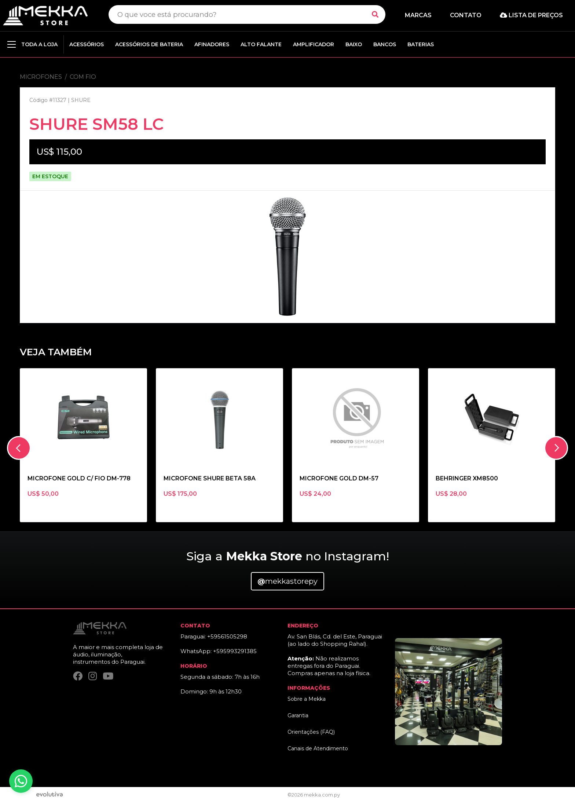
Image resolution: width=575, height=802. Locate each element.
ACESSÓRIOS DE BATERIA (149, 44)
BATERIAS (420, 44)
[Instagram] (92, 676)
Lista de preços (531, 15)
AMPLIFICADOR (313, 44)
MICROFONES (41, 76)
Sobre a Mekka (307, 699)
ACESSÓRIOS (86, 44)
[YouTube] (108, 676)
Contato (465, 15)
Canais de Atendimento (318, 748)
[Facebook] (78, 676)
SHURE (81, 100)
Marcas (418, 15)
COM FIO (83, 76)
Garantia (298, 715)
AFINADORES (211, 44)
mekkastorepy (287, 581)
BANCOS (384, 44)
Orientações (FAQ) (311, 732)
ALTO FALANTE (261, 44)
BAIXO (353, 44)
